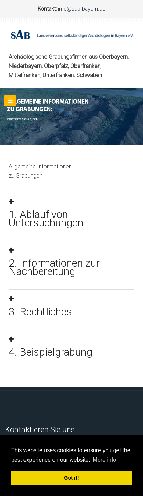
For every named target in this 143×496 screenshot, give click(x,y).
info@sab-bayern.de (81, 9)
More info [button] (104, 460)
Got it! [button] (71, 478)
